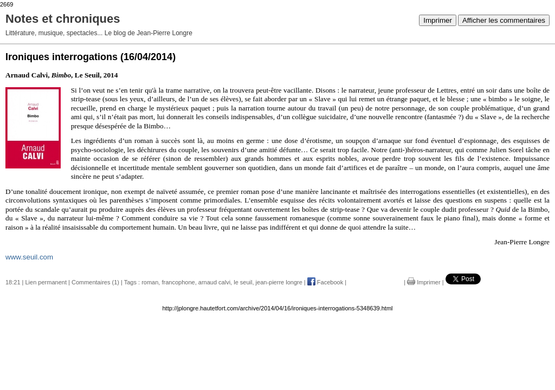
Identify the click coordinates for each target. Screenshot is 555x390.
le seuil (243, 282)
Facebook (325, 282)
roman (149, 282)
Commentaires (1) (95, 282)
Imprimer (437, 20)
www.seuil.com (29, 257)
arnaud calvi (214, 282)
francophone (178, 282)
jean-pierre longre (279, 282)
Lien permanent (46, 282)
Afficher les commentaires (503, 20)
